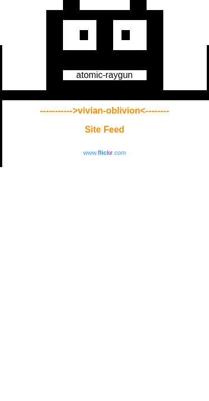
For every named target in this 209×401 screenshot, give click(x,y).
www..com (104, 152)
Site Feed (104, 129)
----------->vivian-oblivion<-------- (104, 110)
